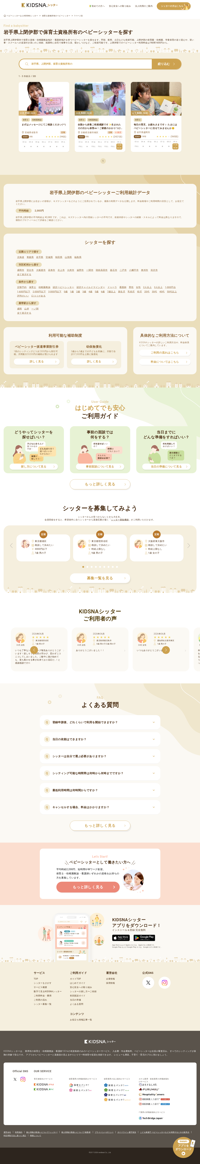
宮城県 (49, 257)
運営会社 (7, 1132)
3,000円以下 (54, 291)
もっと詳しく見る (105, 826)
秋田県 (58, 257)
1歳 (72, 291)
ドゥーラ (112, 287)
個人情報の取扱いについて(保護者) (76, 1132)
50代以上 (172, 291)
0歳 (66, 291)
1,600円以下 (23, 291)
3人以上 (158, 287)
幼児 (139, 291)
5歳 (97, 291)
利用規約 (18, 1132)
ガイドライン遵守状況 (126, 1132)
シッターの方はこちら (176, 6)
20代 (147, 291)
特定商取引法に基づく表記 (15, 1136)
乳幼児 (131, 291)
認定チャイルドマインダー (91, 287)
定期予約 (22, 287)
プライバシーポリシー (104, 1132)
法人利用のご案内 (144, 6)
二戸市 (123, 270)
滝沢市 (154, 270)
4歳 (90, 291)
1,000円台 (170, 287)
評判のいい (23, 295)
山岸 (26, 308)
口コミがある (38, 295)
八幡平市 (134, 270)
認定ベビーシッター (63, 287)
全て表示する (24, 274)
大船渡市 (41, 270)
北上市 (61, 270)
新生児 (121, 291)
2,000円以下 (39, 291)
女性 (138, 287)
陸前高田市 (102, 270)
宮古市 (30, 270)
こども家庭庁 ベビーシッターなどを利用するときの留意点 (164, 1132)
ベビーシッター (80, 40)
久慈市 (70, 270)
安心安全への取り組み (120, 6)
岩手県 (39, 257)
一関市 (89, 270)
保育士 (32, 287)
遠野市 (80, 270)
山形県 (68, 257)
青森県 (30, 257)
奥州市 (144, 270)
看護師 (122, 287)
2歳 (78, 291)
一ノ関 (35, 308)
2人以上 (147, 287)
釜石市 (113, 270)
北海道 (20, 257)
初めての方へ (97, 6)
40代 (162, 291)
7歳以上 (111, 291)
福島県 (77, 257)
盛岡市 (20, 270)
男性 (131, 287)
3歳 (84, 291)
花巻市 (51, 270)
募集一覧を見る (106, 578)
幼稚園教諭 (44, 287)
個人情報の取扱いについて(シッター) (42, 1132)
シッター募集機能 (120, 519)
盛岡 (19, 308)
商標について (35, 1136)
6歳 (103, 291)
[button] (83, 567)
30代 (154, 291)
